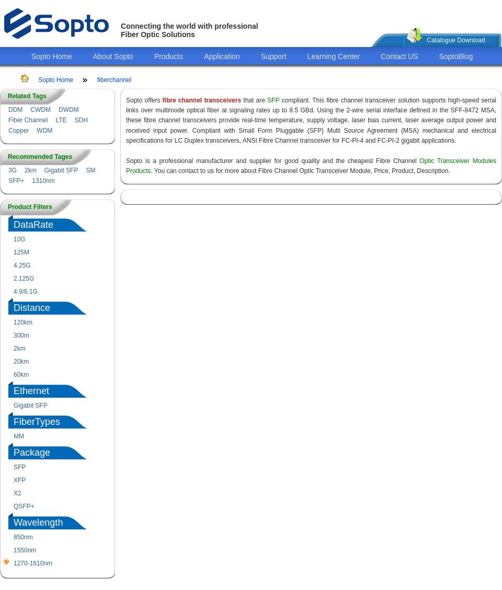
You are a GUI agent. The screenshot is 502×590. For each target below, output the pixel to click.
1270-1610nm (33, 563)
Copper (18, 130)
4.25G (22, 265)
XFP (20, 480)
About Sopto (113, 56)
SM (90, 170)
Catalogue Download (456, 40)
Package (32, 452)
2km (31, 170)
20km (21, 361)
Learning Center (333, 56)
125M (21, 252)
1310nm (43, 180)
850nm (23, 537)
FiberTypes (37, 422)
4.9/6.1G (26, 291)
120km (23, 322)
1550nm (25, 550)
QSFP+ (24, 506)
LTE (60, 120)
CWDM (40, 109)
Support (274, 56)
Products (168, 56)
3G (12, 170)
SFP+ (16, 180)
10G (20, 239)
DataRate (33, 224)
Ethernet (31, 391)
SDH (81, 120)
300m (21, 335)
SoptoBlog (456, 56)
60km (21, 374)
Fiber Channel (28, 120)
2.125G (24, 278)
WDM (44, 130)
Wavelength (38, 522)
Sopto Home (51, 56)
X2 (17, 493)
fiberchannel (114, 80)
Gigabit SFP (61, 170)
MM (19, 436)
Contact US (399, 56)
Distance (32, 308)
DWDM (69, 109)
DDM (15, 109)
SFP (20, 467)
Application (222, 56)
